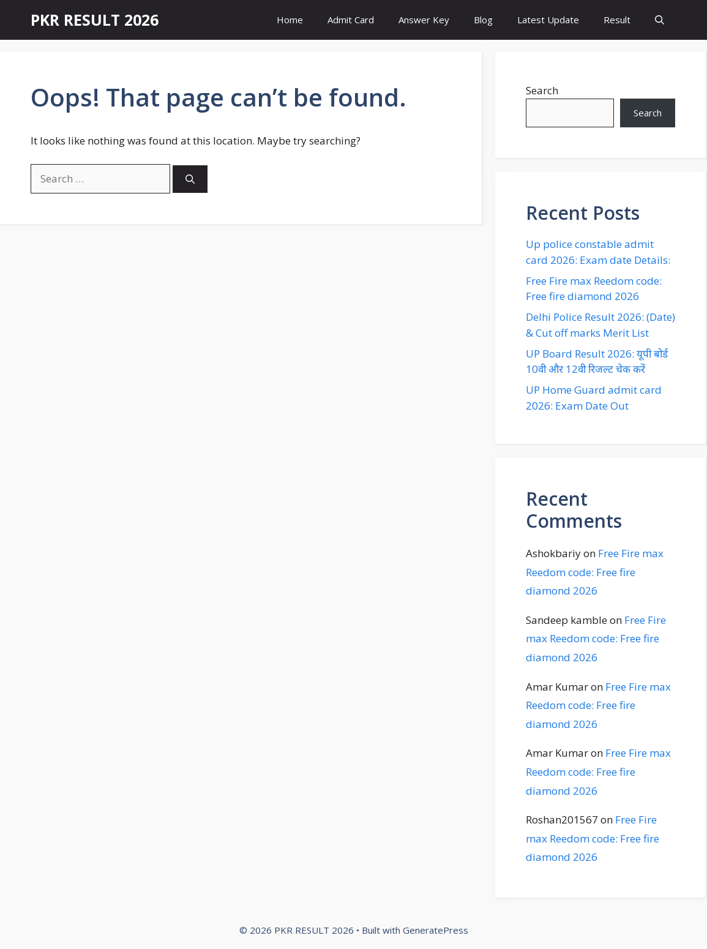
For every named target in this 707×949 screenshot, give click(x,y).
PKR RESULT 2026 (95, 19)
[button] (659, 20)
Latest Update (548, 19)
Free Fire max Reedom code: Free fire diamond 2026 (595, 572)
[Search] (190, 179)
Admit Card (350, 19)
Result (617, 19)
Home (290, 19)
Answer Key (423, 19)
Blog (483, 19)
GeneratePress (435, 930)
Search (542, 90)
